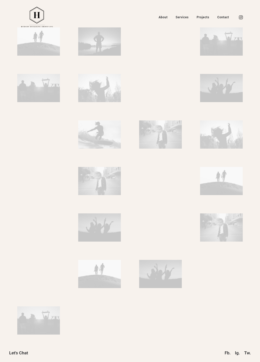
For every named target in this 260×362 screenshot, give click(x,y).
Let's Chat (18, 352)
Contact (223, 17)
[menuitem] (163, 17)
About (163, 17)
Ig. (237, 352)
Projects (203, 17)
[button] (240, 17)
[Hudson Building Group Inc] (37, 17)
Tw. (247, 352)
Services (182, 17)
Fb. (228, 352)
